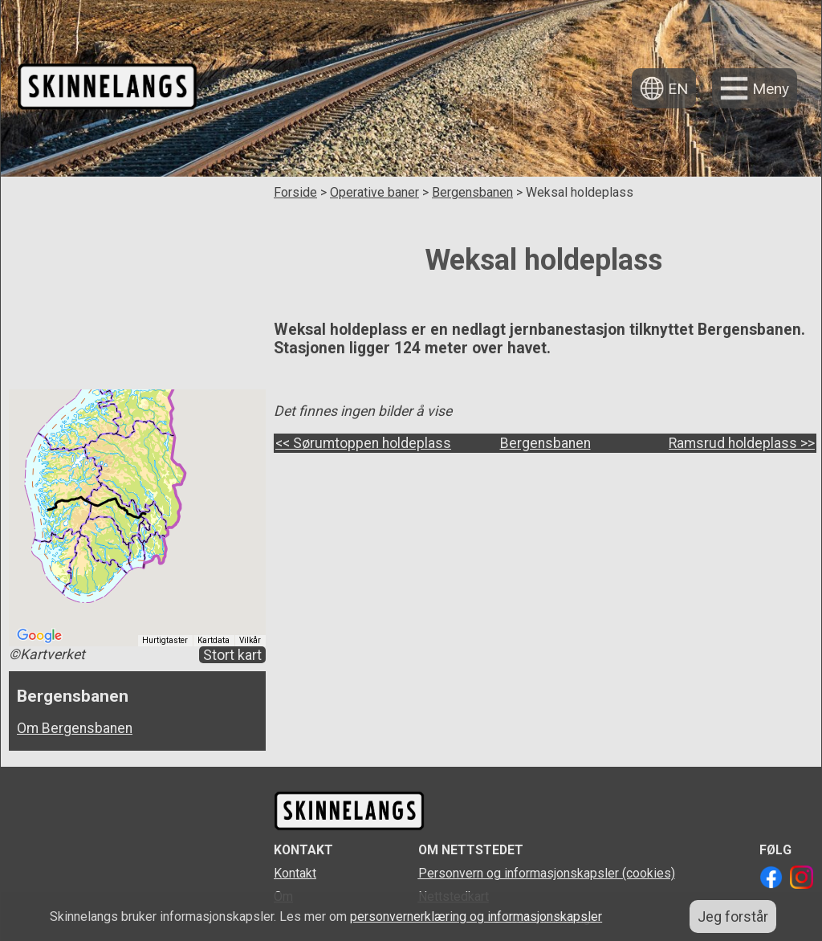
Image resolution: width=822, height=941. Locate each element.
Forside (295, 192)
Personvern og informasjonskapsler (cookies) (546, 873)
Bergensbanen (472, 192)
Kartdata (213, 640)
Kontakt (295, 873)
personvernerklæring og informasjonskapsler (476, 916)
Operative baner (374, 192)
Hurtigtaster (165, 640)
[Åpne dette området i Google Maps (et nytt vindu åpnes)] (39, 635)
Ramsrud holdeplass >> (742, 443)
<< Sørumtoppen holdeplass (363, 443)
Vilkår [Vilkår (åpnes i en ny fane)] (250, 640)
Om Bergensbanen (74, 728)
